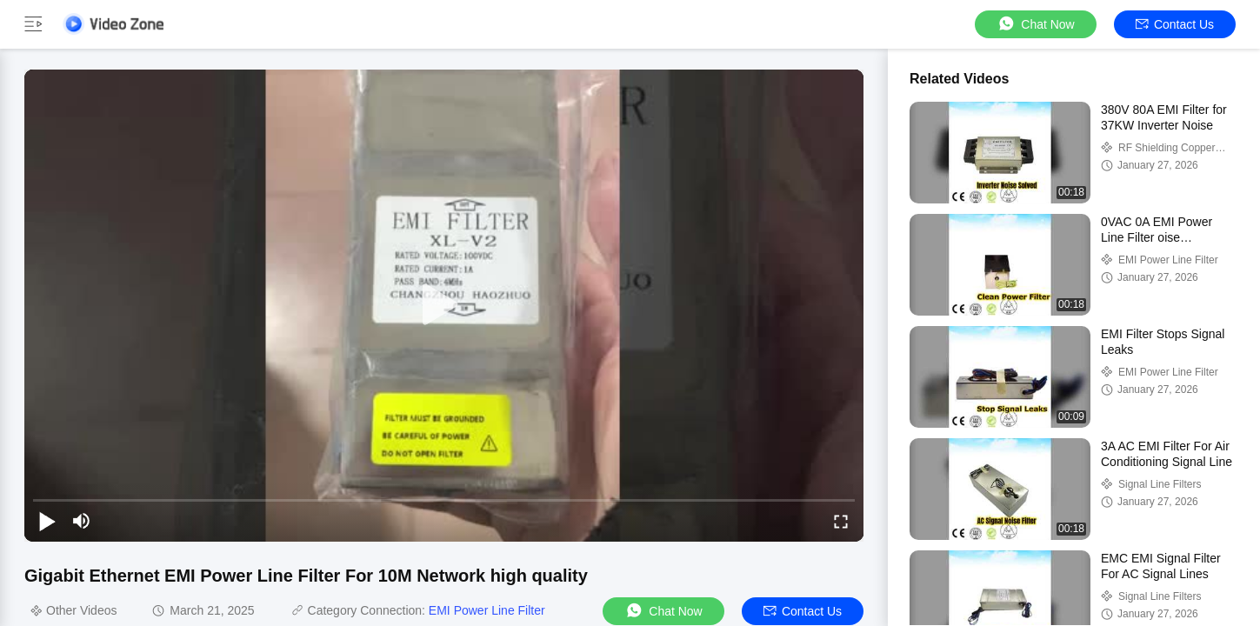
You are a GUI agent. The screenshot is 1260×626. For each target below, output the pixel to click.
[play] (444, 305)
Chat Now (1035, 24)
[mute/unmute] (81, 521)
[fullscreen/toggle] (840, 521)
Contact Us (1175, 24)
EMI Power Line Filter (487, 610)
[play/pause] (47, 521)
